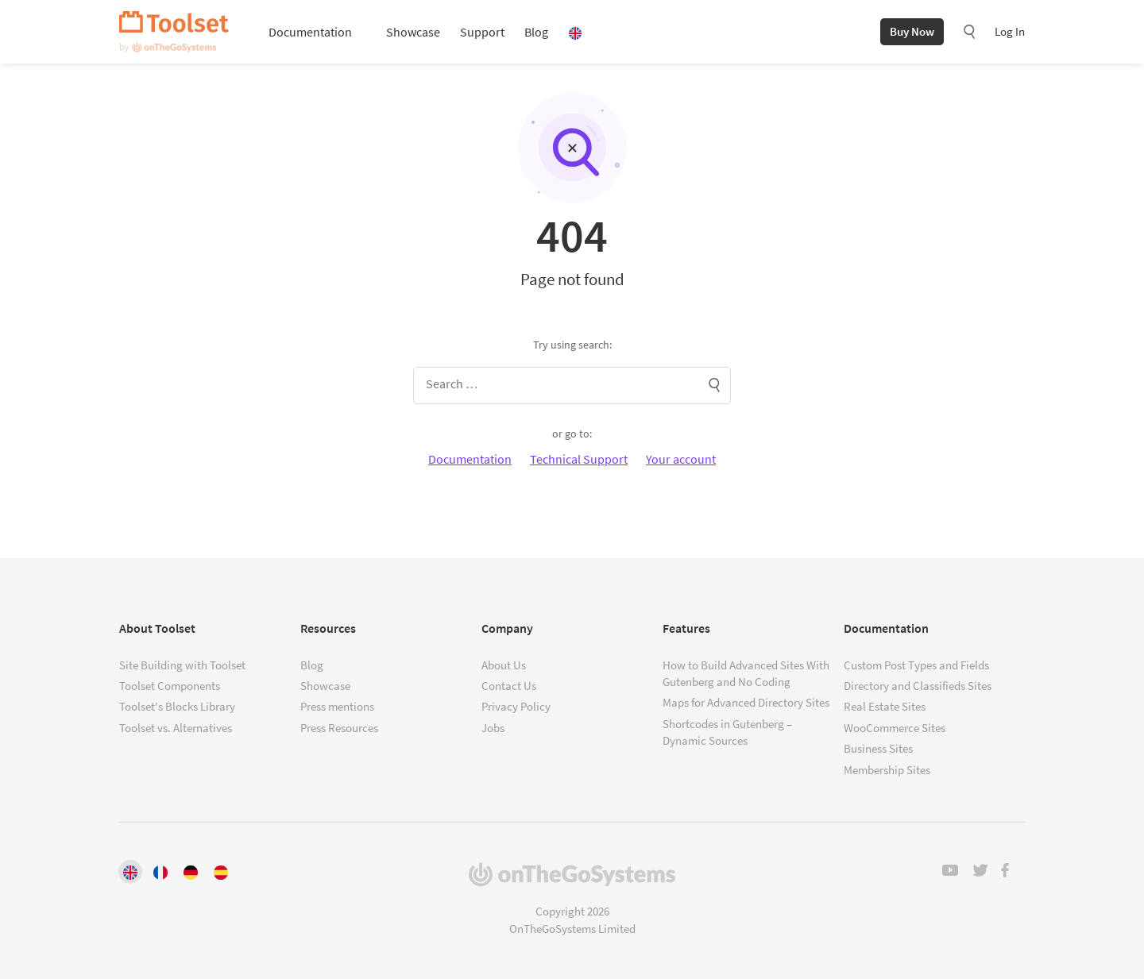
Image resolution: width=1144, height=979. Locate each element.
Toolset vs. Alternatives (175, 727)
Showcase (413, 32)
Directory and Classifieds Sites (917, 685)
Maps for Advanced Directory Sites (746, 702)
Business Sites (878, 748)
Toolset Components (169, 685)
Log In (1010, 31)
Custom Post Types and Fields (916, 665)
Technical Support (579, 459)
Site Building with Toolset (182, 665)
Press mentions (337, 706)
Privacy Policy (516, 706)
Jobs (492, 727)
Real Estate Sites (885, 706)
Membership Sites (887, 769)
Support (482, 32)
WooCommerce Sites (894, 727)
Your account (681, 459)
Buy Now (912, 31)
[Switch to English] (130, 870)
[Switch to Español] (221, 870)
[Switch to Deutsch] (191, 870)
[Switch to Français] (160, 870)
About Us (503, 665)
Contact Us (508, 685)
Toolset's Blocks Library (177, 706)
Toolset (174, 31)
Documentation (310, 32)
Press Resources (339, 727)
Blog (536, 32)
